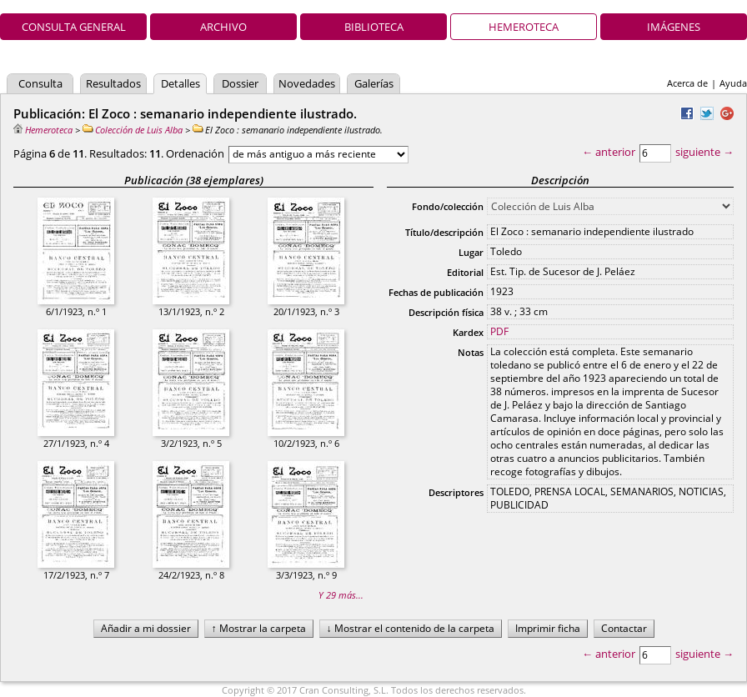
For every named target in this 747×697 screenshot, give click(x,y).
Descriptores (456, 492)
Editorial (465, 272)
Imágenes (673, 26)
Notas (471, 352)
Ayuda (733, 83)
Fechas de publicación (436, 292)
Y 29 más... (340, 595)
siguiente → (704, 151)
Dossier (240, 83)
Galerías (374, 83)
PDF (499, 331)
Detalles (180, 83)
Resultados (113, 83)
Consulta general (74, 26)
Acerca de (687, 83)
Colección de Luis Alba (133, 129)
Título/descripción (444, 232)
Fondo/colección (448, 206)
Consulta (40, 83)
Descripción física (446, 312)
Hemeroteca (524, 26)
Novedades (306, 83)
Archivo (223, 26)
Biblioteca (374, 26)
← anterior (608, 151)
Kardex (468, 332)
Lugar (471, 252)
